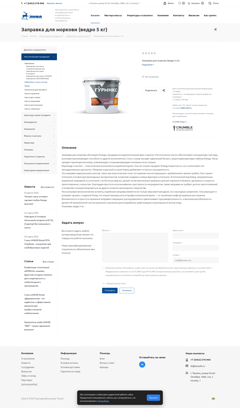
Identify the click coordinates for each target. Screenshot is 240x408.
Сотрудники (27, 367)
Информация (69, 353)
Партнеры (26, 379)
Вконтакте (142, 364)
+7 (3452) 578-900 (201, 359)
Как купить (210, 15)
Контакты (178, 15)
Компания (163, 15)
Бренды (104, 367)
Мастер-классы (113, 15)
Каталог (95, 15)
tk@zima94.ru (186, 108)
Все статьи (48, 261)
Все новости (47, 186)
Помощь (65, 358)
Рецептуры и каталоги (140, 15)
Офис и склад (28, 375)
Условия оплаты (69, 362)
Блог (102, 358)
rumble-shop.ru (180, 121)
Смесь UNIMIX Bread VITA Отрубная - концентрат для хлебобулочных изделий (37, 244)
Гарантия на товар (70, 371)
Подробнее (103, 400)
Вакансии (194, 15)
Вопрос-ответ (107, 362)
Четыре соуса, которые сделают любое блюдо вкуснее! (36, 200)
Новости (25, 362)
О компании (28, 358)
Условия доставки (70, 367)
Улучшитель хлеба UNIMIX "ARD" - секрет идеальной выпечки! (37, 326)
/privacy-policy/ (29, 384)
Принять (153, 397)
